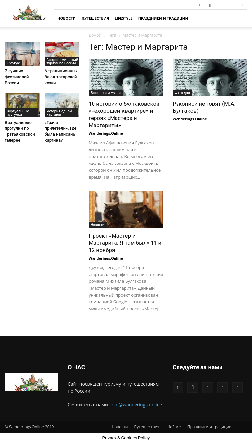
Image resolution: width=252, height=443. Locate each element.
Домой (95, 35)
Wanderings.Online (106, 133)
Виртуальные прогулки (18, 113)
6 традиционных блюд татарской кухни (61, 76)
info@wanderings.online (136, 404)
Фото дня (182, 92)
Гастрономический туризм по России (62, 61)
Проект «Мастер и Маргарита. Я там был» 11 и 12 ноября (125, 242)
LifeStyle (124, 18)
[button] (239, 18)
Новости (66, 18)
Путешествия (95, 18)
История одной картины (59, 113)
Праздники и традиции (163, 18)
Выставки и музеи (106, 92)
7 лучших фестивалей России (17, 76)
